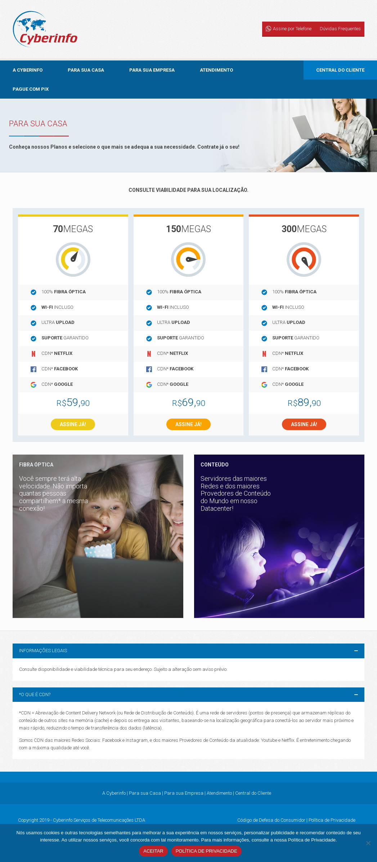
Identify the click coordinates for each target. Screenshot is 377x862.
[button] (188, 651)
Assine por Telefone (292, 28)
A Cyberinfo (27, 70)
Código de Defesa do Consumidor (271, 820)
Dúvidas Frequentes (340, 28)
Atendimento (216, 70)
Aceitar (153, 851)
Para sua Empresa (152, 70)
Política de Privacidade (332, 820)
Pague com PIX (31, 89)
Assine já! (73, 424)
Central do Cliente (340, 70)
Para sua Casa (86, 70)
